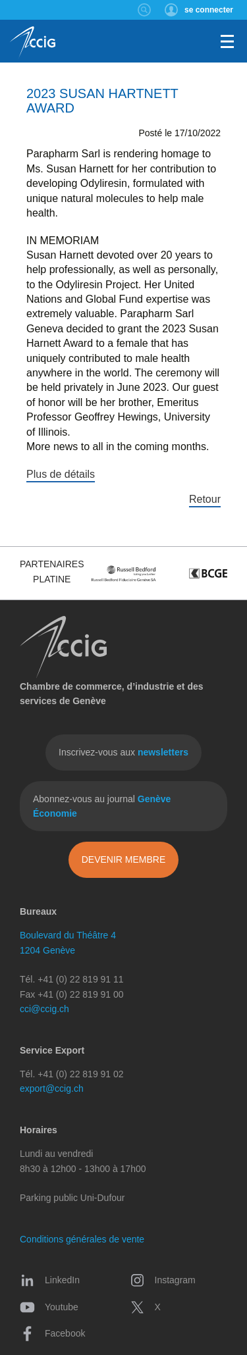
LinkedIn (50, 1280)
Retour (205, 499)
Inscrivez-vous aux (123, 752)
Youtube (49, 1307)
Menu (227, 41)
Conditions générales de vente (82, 1239)
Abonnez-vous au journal (102, 806)
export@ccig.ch (52, 1088)
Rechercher (144, 10)
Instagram (163, 1280)
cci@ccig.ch (44, 1009)
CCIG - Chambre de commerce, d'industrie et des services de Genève (32, 42)
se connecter (208, 9)
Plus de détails (60, 474)
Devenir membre (124, 859)
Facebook (52, 1333)
